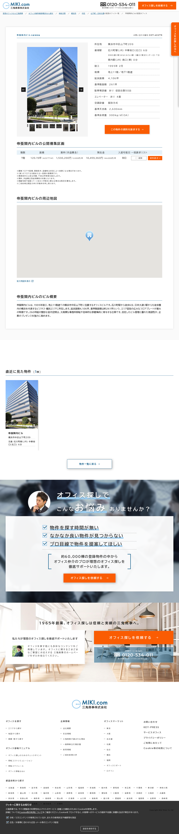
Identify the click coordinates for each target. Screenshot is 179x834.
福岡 (110, 765)
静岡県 (93, 798)
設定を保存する (89, 829)
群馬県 (116, 792)
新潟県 (11, 798)
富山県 (23, 798)
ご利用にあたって (153, 747)
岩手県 (35, 792)
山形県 (70, 792)
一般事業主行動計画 (73, 749)
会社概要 (68, 733)
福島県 (81, 792)
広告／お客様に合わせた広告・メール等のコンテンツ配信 (34, 822)
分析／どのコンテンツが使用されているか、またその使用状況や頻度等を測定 (43, 818)
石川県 (35, 798)
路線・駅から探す (15, 744)
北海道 (11, 792)
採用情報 (68, 754)
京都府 (139, 798)
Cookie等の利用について (31, 812)
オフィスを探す (13, 726)
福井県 (46, 798)
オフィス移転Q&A (16, 776)
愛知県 (105, 798)
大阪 (110, 739)
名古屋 (111, 744)
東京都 (151, 792)
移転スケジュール (16, 771)
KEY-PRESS (152, 732)
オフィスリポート (115, 770)
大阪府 (151, 798)
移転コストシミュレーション (20, 765)
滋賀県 (128, 798)
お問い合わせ (151, 726)
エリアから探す (15, 733)
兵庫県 (163, 798)
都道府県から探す (15, 786)
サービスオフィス (153, 737)
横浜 (110, 760)
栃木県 (105, 792)
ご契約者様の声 (71, 760)
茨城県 (93, 792)
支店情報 (68, 739)
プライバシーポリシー (155, 742)
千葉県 (139, 792)
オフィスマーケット (115, 726)
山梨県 (58, 798)
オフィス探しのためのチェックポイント (25, 760)
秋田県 (58, 792)
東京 (110, 733)
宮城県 (46, 792)
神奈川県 (164, 792)
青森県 (23, 792)
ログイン (112, 776)
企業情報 (66, 726)
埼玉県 (128, 792)
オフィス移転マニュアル (18, 753)
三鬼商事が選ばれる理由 (75, 744)
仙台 (110, 754)
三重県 (116, 798)
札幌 (110, 749)
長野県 (70, 798)
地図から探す (14, 739)
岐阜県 (81, 798)
